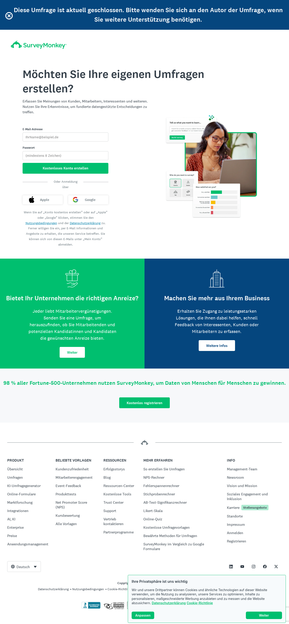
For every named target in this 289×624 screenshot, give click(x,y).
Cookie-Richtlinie (200, 603)
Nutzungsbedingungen (41, 223)
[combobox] (24, 566)
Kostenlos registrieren (144, 403)
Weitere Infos (217, 345)
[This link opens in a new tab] (231, 566)
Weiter (72, 352)
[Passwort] (65, 155)
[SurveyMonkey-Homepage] (39, 45)
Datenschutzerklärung (169, 603)
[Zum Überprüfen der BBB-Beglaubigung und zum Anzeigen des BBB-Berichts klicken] (91, 608)
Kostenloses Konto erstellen (65, 168)
